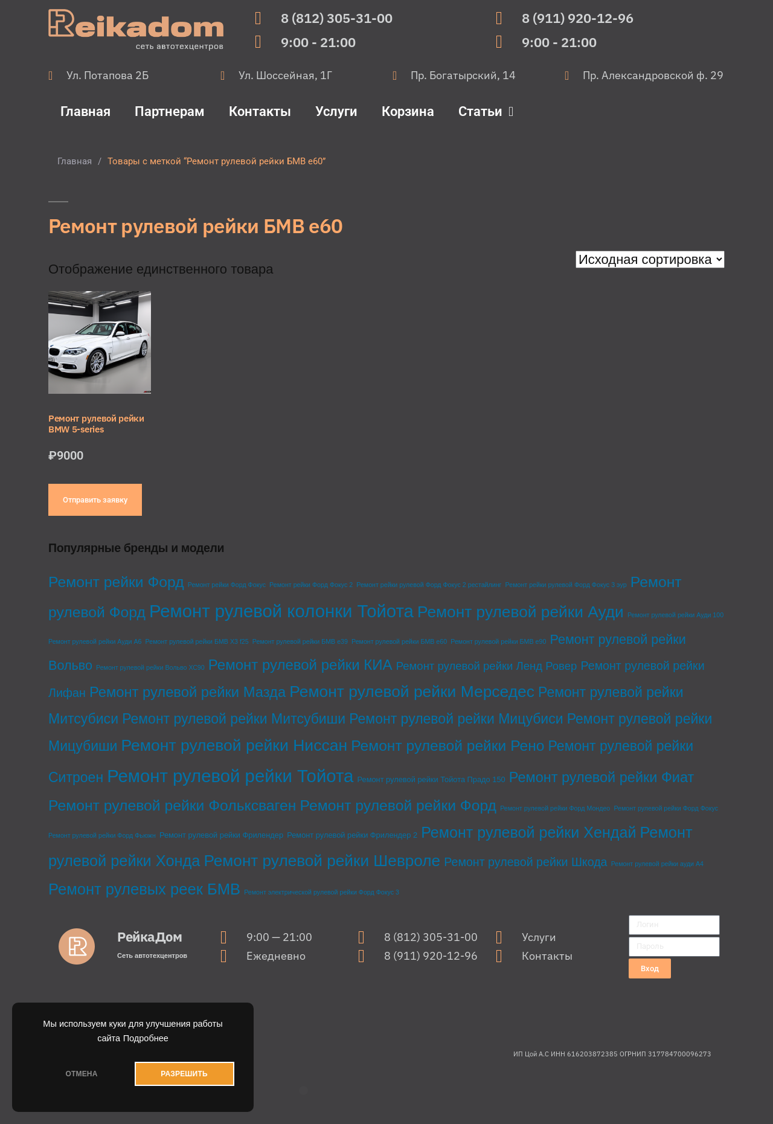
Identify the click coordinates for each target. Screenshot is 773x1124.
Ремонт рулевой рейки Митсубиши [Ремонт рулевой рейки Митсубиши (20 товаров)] (233, 719)
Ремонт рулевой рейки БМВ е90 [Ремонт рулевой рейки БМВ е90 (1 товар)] (498, 641)
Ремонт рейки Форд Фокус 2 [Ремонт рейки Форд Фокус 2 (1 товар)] (311, 584)
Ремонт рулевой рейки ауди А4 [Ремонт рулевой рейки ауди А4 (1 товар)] (657, 863)
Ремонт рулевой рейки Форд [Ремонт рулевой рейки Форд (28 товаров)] (398, 805)
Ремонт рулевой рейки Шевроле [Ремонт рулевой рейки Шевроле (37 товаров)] (322, 861)
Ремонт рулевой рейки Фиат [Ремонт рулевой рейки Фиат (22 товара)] (601, 777)
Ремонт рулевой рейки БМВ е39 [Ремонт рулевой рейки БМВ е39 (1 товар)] (300, 641)
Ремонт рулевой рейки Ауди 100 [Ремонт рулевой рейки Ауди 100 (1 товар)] (675, 614)
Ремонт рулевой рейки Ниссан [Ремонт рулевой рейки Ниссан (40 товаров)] (234, 745)
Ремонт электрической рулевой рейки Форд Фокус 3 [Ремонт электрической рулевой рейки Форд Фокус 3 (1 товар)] (321, 892)
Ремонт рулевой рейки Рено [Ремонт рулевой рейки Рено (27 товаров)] (447, 745)
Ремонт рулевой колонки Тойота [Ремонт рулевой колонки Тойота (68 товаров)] (281, 611)
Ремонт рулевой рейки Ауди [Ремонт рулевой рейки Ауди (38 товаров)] (520, 612)
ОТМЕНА (81, 1074)
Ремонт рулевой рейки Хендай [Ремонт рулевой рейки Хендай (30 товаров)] (528, 832)
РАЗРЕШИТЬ (184, 1074)
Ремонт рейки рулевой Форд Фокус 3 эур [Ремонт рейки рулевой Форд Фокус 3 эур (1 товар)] (566, 584)
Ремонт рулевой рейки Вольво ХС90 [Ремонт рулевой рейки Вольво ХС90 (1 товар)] (150, 667)
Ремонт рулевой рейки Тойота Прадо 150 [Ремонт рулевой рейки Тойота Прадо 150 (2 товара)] (431, 779)
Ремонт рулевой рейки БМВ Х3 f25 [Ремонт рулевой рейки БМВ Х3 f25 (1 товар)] (197, 641)
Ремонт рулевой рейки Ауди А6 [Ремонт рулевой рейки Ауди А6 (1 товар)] (94, 641)
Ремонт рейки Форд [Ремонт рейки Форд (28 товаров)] (116, 582)
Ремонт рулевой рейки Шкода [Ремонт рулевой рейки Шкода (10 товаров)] (525, 862)
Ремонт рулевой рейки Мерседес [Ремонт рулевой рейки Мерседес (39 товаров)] (411, 691)
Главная (85, 111)
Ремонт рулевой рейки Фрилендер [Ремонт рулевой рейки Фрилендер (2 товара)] (221, 835)
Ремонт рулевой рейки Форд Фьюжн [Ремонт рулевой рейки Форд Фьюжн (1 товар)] (102, 835)
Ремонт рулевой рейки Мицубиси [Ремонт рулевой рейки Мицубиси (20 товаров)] (456, 719)
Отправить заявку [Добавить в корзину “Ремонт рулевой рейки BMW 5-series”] (95, 499)
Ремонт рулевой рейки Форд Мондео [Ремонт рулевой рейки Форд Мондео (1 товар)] (555, 808)
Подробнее (145, 1038)
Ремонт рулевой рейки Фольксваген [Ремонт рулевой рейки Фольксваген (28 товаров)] (172, 805)
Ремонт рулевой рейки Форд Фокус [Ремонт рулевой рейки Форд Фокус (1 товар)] (666, 808)
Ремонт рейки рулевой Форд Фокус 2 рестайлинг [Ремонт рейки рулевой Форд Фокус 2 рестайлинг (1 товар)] (428, 584)
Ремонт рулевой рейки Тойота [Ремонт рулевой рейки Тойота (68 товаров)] (230, 776)
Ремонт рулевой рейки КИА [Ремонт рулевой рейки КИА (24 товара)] (300, 665)
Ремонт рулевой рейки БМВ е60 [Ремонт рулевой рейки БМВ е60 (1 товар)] (399, 641)
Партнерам (170, 111)
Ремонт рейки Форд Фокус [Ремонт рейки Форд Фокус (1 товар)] (227, 584)
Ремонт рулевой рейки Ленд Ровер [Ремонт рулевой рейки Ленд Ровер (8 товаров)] (486, 666)
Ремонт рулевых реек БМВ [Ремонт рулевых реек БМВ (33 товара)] (144, 889)
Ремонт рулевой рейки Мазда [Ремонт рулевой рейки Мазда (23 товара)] (187, 692)
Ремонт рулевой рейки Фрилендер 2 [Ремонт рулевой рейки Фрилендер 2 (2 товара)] (352, 835)
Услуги (336, 111)
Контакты (260, 111)
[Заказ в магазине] (650, 259)
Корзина (408, 111)
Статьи (485, 111)
